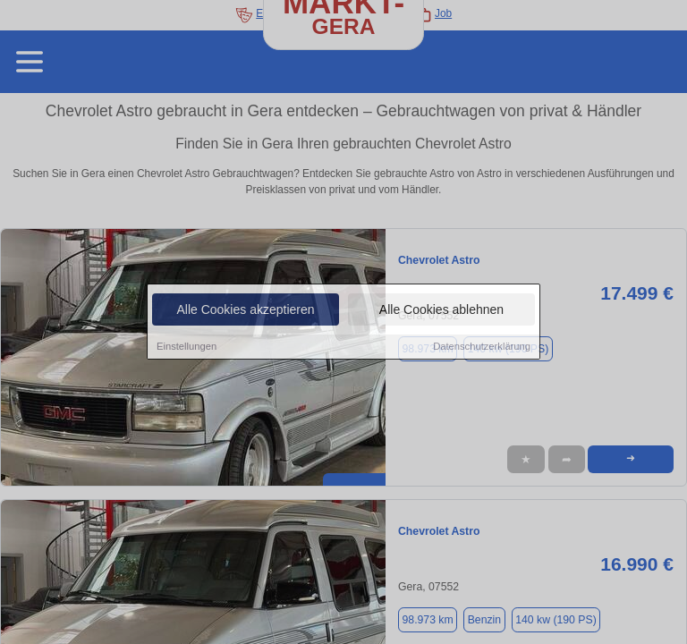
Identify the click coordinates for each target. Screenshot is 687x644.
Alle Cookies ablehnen (441, 310)
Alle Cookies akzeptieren (245, 310)
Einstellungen (186, 347)
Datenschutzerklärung (481, 347)
